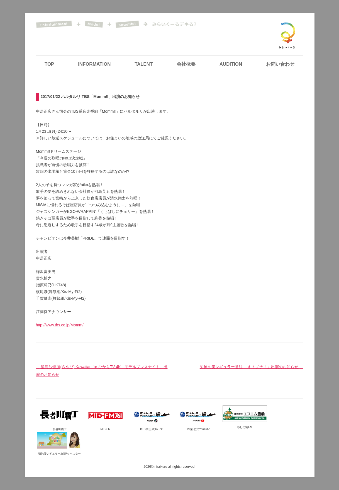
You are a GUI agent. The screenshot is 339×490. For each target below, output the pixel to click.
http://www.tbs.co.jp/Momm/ (60, 325)
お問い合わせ (280, 64)
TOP (49, 64)
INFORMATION (94, 64)
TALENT (144, 64)
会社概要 (186, 64)
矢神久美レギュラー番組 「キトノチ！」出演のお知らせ (251, 367)
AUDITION (231, 64)
